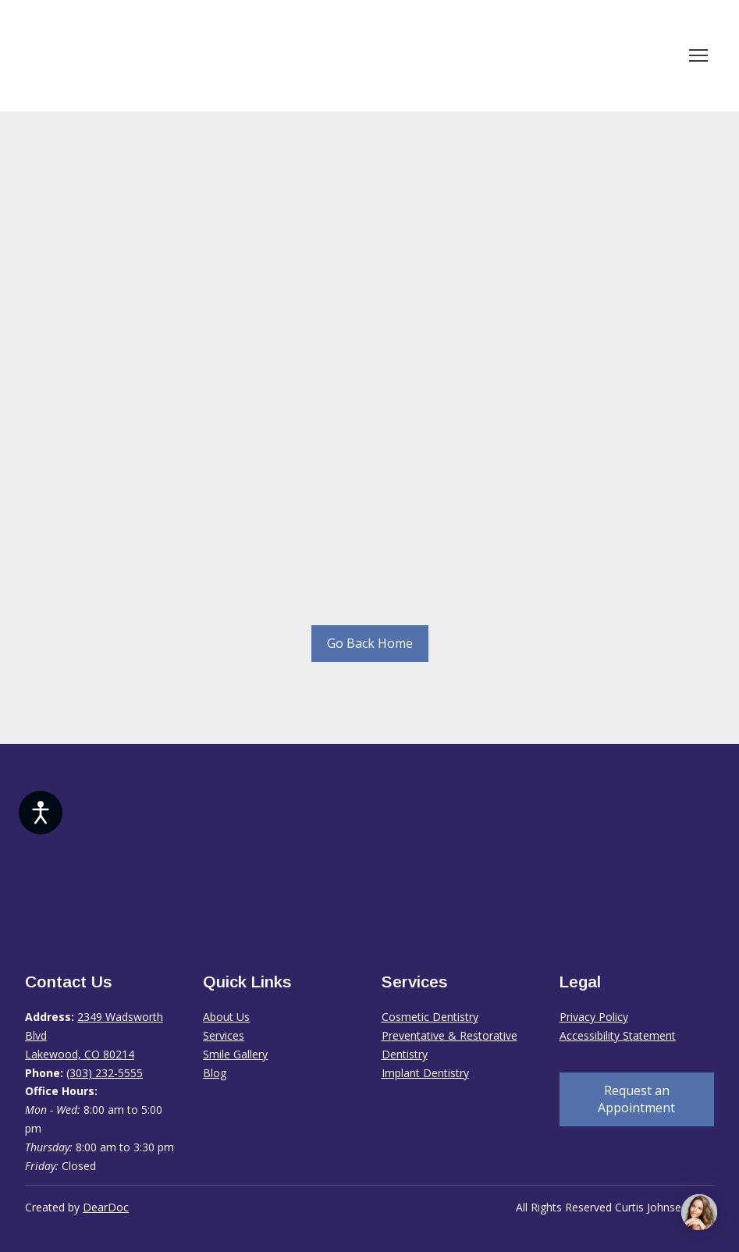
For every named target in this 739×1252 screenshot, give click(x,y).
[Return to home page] (170, 56)
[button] (369, 643)
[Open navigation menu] (698, 55)
